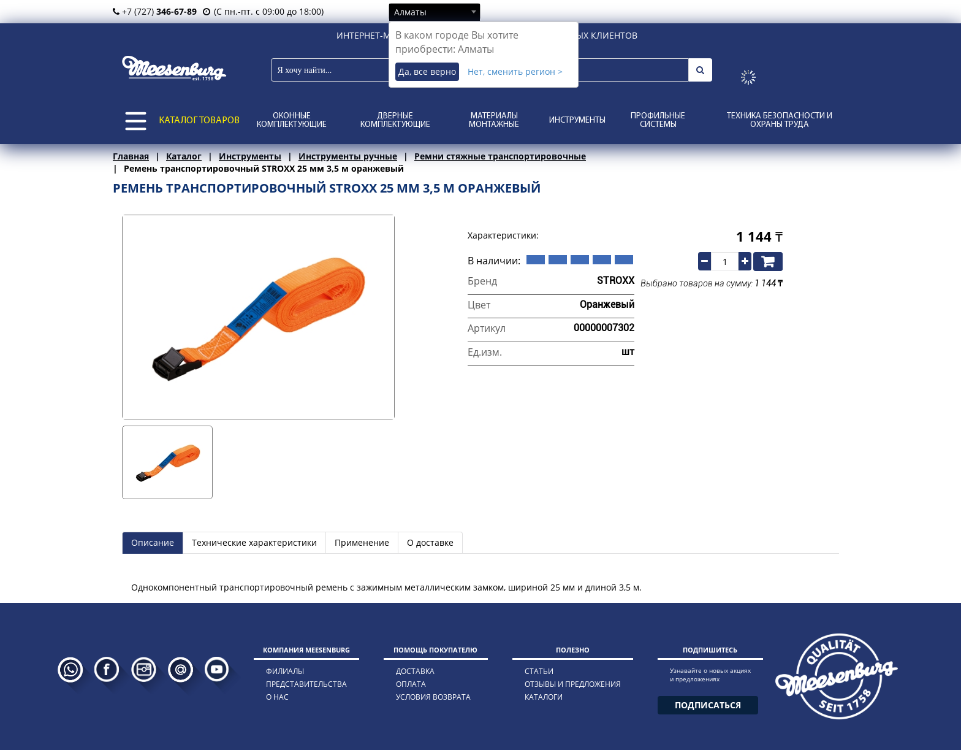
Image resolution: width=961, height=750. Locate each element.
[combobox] (434, 11)
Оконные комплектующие (292, 120)
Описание (152, 542)
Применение (362, 542)
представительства (306, 684)
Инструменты (577, 120)
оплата (411, 684)
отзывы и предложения (573, 684)
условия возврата (433, 697)
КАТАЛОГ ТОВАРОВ (199, 121)
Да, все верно (427, 71)
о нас (277, 697)
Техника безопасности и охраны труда (779, 120)
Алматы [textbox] (410, 12)
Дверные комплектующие (395, 120)
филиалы (285, 671)
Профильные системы (658, 120)
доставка (415, 671)
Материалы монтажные (494, 120)
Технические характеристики (254, 542)
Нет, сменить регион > (515, 71)
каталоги (544, 697)
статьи (539, 671)
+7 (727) (155, 11)
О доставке (430, 542)
